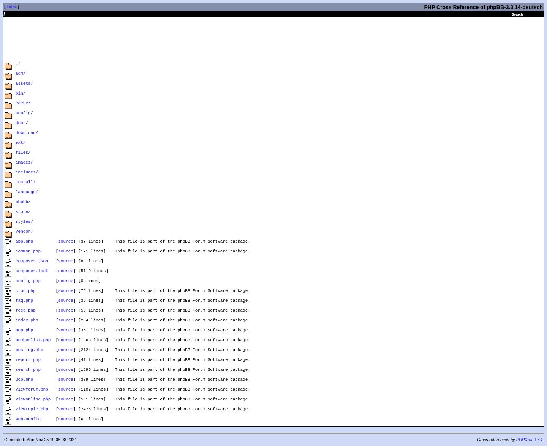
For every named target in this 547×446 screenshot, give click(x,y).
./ (18, 64)
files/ (23, 153)
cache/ (23, 104)
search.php (28, 370)
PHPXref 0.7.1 (529, 439)
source (65, 242)
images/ (24, 163)
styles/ (24, 222)
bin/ (20, 94)
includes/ (27, 173)
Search (517, 14)
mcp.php (24, 331)
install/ (26, 183)
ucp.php (24, 380)
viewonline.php (33, 400)
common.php (28, 252)
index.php (27, 321)
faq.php (24, 301)
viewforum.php (32, 390)
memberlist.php (33, 341)
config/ (24, 114)
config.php (28, 281)
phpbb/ (23, 202)
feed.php (26, 311)
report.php (28, 360)
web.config (28, 419)
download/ (27, 133)
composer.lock (32, 271)
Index (11, 6)
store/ (23, 212)
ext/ (20, 143)
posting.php (29, 350)
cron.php (26, 291)
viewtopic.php (32, 410)
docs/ (22, 123)
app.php (24, 242)
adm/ (20, 74)
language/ (27, 192)
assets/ (24, 84)
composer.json (32, 262)
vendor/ (24, 232)
